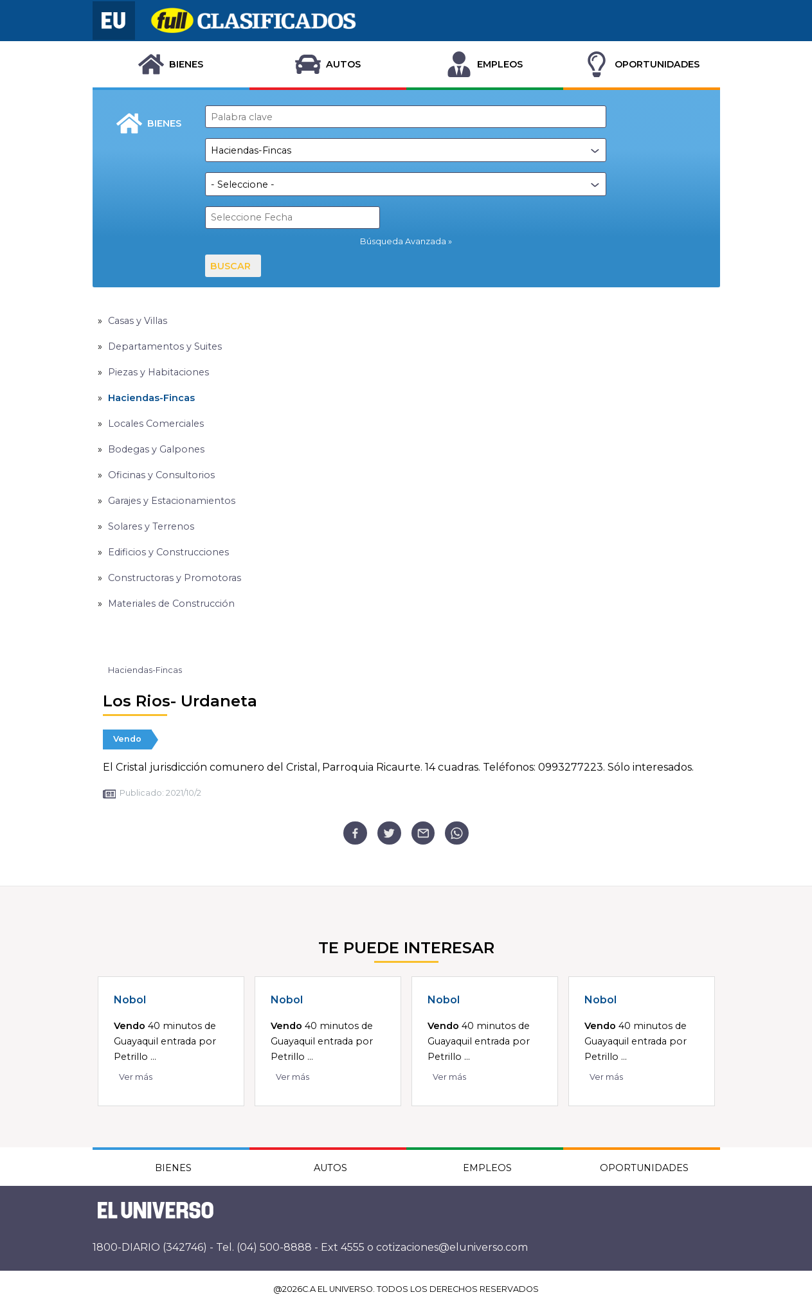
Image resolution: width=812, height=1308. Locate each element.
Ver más (135, 1077)
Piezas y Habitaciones (158, 372)
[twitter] (389, 833)
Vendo (127, 739)
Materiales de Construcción (171, 603)
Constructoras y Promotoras (174, 578)
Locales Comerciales (156, 423)
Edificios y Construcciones (168, 552)
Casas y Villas (137, 321)
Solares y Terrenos (151, 526)
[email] (423, 833)
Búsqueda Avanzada (403, 241)
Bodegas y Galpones (156, 449)
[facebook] (355, 833)
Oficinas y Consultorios (161, 475)
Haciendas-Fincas (151, 398)
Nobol (130, 1000)
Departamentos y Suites (165, 346)
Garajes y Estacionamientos (171, 500)
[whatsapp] (457, 833)
